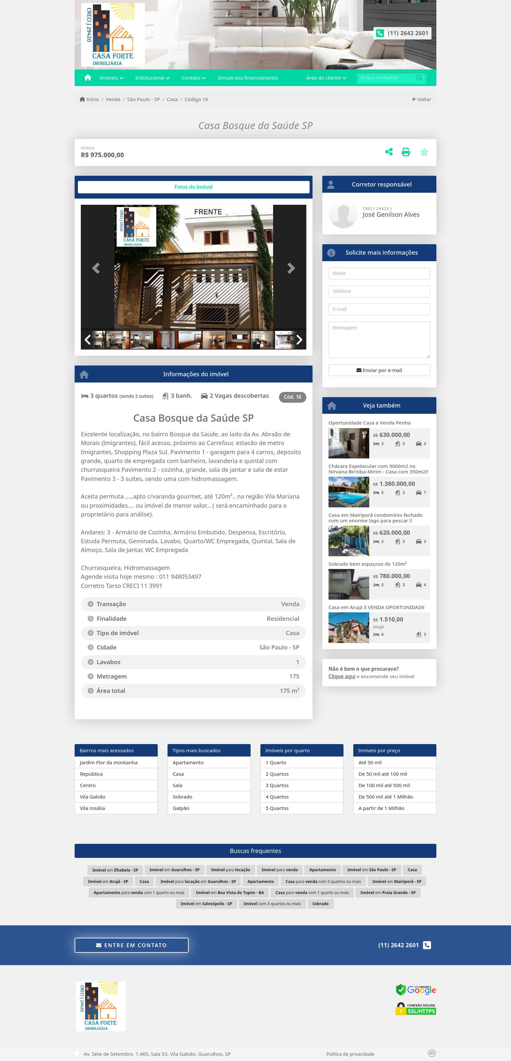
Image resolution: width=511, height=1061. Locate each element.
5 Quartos (277, 808)
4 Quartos (277, 796)
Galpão (181, 808)
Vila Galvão (92, 796)
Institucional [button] (150, 77)
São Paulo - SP (143, 99)
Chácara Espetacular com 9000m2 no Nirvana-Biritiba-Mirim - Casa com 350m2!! (378, 469)
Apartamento (188, 762)
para (230, 870)
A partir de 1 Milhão (381, 808)
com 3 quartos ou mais (272, 903)
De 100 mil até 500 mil (384, 785)
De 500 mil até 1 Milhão (385, 796)
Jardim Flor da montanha (109, 762)
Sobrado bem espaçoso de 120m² (367, 563)
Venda (113, 99)
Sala (177, 785)
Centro (87, 785)
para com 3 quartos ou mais (323, 881)
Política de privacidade (350, 1054)
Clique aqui (342, 676)
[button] (98, 268)
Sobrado (182, 796)
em (115, 870)
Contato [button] (191, 77)
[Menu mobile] (87, 78)
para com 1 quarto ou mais (139, 892)
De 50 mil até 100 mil (382, 773)
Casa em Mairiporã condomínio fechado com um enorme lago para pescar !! (375, 518)
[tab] (102, 187)
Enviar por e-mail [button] (379, 370)
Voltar (421, 99)
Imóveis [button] (109, 77)
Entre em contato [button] (131, 945)
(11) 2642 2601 (408, 33)
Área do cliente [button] (323, 77)
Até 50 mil (370, 762)
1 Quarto (276, 762)
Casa (172, 99)
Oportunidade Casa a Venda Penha (369, 422)
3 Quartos (277, 785)
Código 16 (196, 99)
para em (198, 881)
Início (89, 99)
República (91, 773)
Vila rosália (92, 808)
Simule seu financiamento (248, 77)
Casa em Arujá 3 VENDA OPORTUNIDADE (376, 607)
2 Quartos (277, 773)
